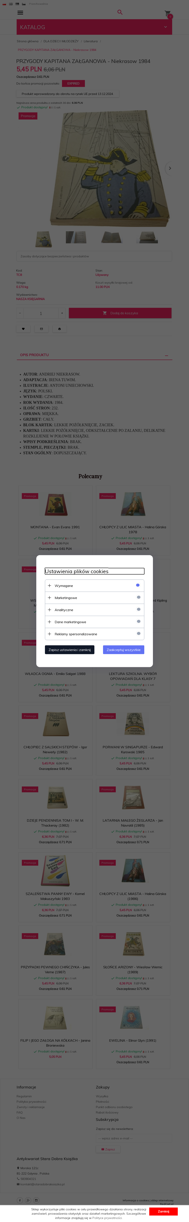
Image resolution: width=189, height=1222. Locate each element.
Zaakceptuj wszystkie (124, 649)
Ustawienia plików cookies (76, 571)
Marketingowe (66, 597)
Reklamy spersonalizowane (76, 634)
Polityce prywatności (107, 1218)
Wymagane (64, 585)
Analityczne (64, 609)
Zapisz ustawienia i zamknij (70, 649)
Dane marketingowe (70, 622)
